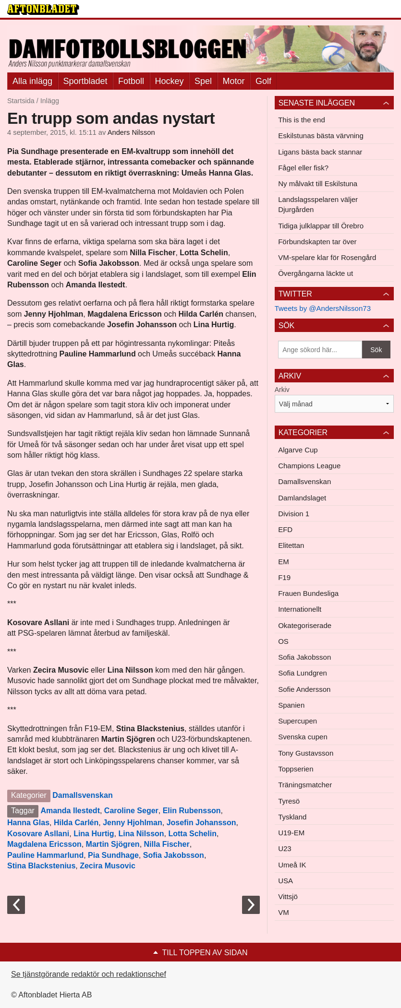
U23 (285, 848)
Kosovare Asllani (38, 834)
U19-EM (291, 833)
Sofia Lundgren (302, 673)
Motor (234, 81)
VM (283, 912)
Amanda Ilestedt (70, 810)
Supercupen (297, 721)
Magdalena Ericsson (44, 844)
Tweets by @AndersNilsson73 (323, 308)
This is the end (301, 120)
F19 (284, 577)
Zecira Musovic (107, 866)
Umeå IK (292, 865)
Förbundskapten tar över (317, 241)
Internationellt (299, 609)
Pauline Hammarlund (45, 855)
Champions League (309, 466)
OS (283, 641)
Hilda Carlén (76, 822)
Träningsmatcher (305, 785)
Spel (203, 81)
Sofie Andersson (304, 689)
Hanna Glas (28, 822)
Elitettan (291, 545)
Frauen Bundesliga (308, 593)
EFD (285, 529)
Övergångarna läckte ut (315, 273)
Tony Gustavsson (305, 753)
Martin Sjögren (113, 844)
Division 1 (293, 514)
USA (285, 881)
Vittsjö (288, 896)
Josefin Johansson (201, 822)
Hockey (169, 81)
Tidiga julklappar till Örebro (321, 226)
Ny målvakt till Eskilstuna (317, 183)
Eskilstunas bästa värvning (321, 135)
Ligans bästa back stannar (320, 152)
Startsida (21, 101)
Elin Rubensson (192, 810)
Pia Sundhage (113, 855)
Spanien (291, 705)
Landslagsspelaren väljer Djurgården (318, 204)
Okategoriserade (304, 625)
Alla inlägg (32, 81)
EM (283, 561)
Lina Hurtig (93, 834)
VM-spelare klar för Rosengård (327, 257)
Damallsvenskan (82, 795)
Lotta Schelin (192, 834)
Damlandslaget (302, 498)
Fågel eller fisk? (303, 168)
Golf (263, 81)
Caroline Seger (131, 810)
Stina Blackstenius (41, 866)
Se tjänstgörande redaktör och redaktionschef (88, 974)
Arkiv (282, 389)
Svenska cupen (303, 737)
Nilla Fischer (167, 844)
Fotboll (131, 81)
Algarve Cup (298, 450)
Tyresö (289, 801)
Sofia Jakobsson (173, 855)
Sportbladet (85, 81)
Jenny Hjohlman (132, 822)
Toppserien (295, 769)
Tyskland (292, 817)
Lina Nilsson (141, 834)
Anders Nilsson (131, 132)
